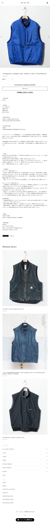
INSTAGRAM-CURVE (8, 499)
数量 (3, 79)
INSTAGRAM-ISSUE (7, 496)
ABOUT (4, 485)
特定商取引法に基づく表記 (29, 511)
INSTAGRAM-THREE (8, 502)
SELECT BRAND (6, 467)
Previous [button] (1, 36)
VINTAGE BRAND (7, 464)
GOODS (4, 471)
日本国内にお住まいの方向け (25, 92)
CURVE (4, 456)
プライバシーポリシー (20, 511)
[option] (25, 37)
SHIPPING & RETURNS (8, 489)
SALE (3, 475)
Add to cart (25, 88)
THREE (4, 460)
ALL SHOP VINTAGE (8, 449)
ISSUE (4, 452)
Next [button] (48, 36)
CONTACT (5, 492)
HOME (4, 482)
